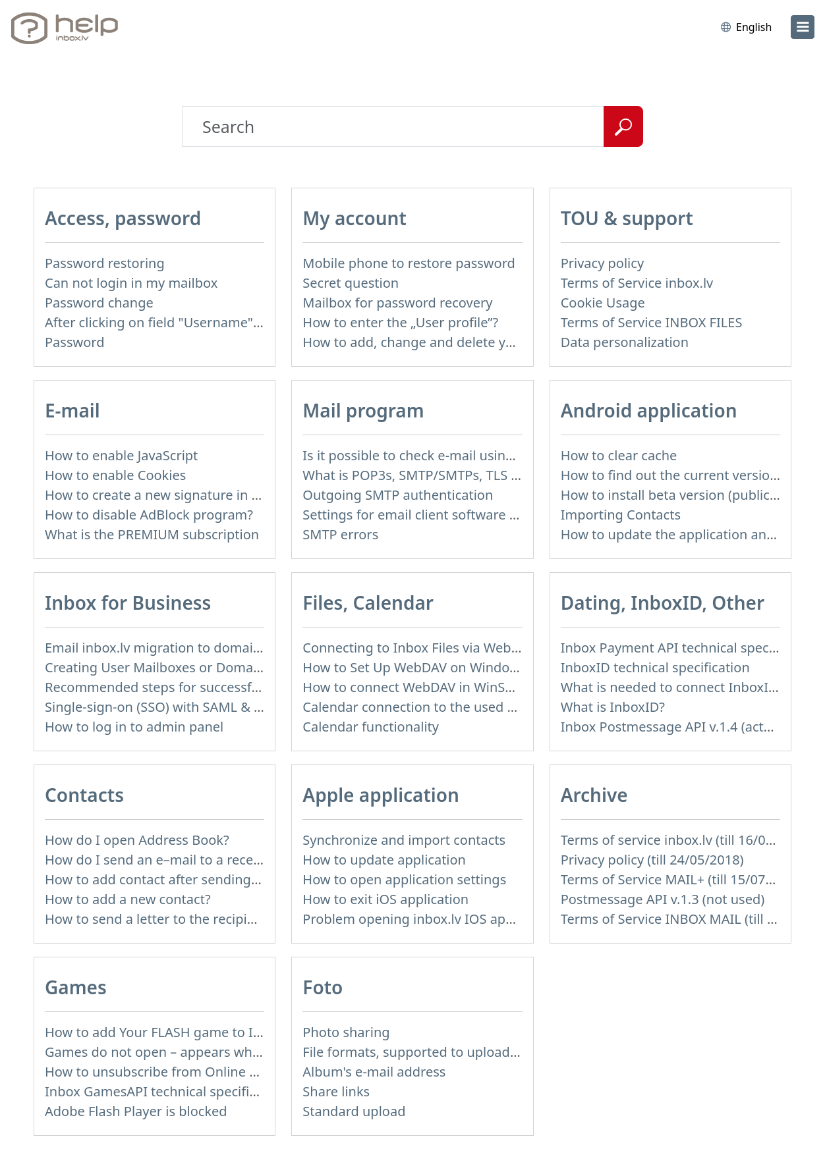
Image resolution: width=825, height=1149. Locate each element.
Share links (336, 1091)
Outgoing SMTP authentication (397, 495)
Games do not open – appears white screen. (180, 1052)
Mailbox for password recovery (397, 302)
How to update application (384, 859)
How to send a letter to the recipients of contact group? (215, 919)
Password (74, 342)
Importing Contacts (621, 514)
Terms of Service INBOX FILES (652, 322)
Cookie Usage (603, 302)
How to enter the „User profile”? (400, 322)
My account (354, 217)
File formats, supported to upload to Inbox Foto (449, 1052)
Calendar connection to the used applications (442, 707)
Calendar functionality (370, 726)
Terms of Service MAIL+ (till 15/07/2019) (683, 879)
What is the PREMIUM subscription (152, 534)
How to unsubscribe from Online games (168, 1072)
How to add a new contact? (128, 899)
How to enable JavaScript (121, 455)
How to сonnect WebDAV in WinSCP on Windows (451, 687)
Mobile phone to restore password (408, 263)
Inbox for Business (128, 602)
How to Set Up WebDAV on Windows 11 (423, 667)
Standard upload (353, 1111)
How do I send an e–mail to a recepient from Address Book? (228, 859)
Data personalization (625, 342)
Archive (594, 794)
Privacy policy (602, 263)
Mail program (363, 410)
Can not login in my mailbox (131, 283)
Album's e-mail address (373, 1072)
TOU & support (627, 217)
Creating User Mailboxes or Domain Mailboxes (188, 667)
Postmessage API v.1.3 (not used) (663, 899)
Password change (99, 302)
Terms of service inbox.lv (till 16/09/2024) (686, 840)
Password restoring (105, 263)
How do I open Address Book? (137, 840)
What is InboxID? (613, 707)
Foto (322, 987)
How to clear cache (619, 455)
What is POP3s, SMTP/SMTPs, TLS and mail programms (471, 475)
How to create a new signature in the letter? (179, 495)
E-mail (72, 410)
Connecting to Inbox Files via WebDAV (419, 647)
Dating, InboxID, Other (662, 602)
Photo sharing (345, 1032)
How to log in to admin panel (134, 726)
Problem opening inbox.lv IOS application (430, 919)
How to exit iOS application (385, 899)
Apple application (380, 794)
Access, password (123, 217)
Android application (649, 410)
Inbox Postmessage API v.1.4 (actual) (674, 726)
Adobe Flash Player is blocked (136, 1111)
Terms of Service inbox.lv (637, 283)
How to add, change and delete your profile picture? (462, 342)
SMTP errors (340, 534)
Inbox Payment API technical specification (689, 647)
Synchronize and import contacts (403, 840)
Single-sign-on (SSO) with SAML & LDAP (166, 707)
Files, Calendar (368, 602)
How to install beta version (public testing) (690, 495)
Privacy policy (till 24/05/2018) (652, 859)
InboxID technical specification (655, 667)
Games (76, 987)
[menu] (802, 27)
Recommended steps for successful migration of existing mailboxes (253, 687)
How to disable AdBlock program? (149, 514)
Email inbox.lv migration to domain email (172, 647)
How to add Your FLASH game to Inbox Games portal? (210, 1032)
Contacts (84, 794)
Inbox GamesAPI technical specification (166, 1091)
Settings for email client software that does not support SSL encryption (520, 514)
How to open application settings (404, 879)
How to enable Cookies (115, 475)
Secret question (350, 283)
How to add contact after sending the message (189, 879)
